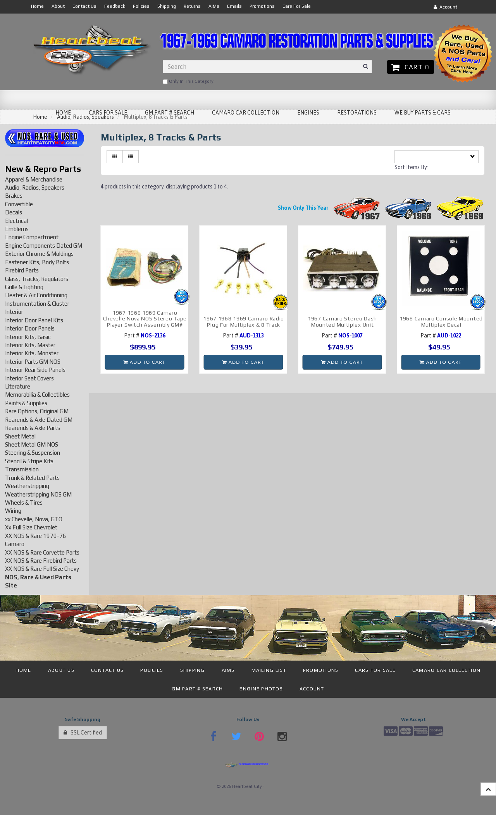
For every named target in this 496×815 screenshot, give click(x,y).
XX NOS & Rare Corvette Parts (42, 552)
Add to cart (144, 362)
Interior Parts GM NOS (32, 361)
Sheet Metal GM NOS (31, 444)
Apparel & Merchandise (33, 179)
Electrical (16, 220)
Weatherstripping (27, 486)
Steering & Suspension (32, 452)
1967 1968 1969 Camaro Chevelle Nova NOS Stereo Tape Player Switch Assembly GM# (145, 319)
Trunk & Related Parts (32, 477)
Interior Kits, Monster (32, 353)
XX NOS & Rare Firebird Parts (41, 560)
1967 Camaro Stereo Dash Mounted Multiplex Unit (342, 321)
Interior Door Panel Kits (34, 320)
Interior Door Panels (30, 328)
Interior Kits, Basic (28, 337)
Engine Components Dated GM (43, 245)
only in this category (188, 81)
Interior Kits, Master (30, 345)
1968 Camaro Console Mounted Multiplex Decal (441, 321)
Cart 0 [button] (410, 67)
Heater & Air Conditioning (36, 295)
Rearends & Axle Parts (32, 428)
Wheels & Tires (24, 502)
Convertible (19, 204)
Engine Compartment (32, 237)
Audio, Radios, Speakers (34, 187)
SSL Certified (83, 732)
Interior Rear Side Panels (35, 369)
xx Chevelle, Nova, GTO (33, 519)
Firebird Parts (22, 270)
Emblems (17, 229)
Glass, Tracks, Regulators (36, 279)
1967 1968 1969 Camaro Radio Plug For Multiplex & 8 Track (243, 321)
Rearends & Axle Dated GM (38, 419)
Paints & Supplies (26, 403)
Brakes (13, 195)
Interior (14, 311)
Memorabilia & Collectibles (37, 394)
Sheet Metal (20, 436)
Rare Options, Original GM (37, 411)
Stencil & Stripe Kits (29, 461)
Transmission (22, 469)
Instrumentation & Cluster (37, 303)
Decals (13, 212)
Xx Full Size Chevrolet (31, 527)
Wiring (13, 510)
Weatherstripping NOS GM (38, 494)
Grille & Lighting (24, 287)
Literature (17, 386)
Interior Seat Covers (29, 378)
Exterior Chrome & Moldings (39, 253)
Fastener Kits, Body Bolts (37, 262)
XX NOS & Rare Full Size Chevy (42, 568)
